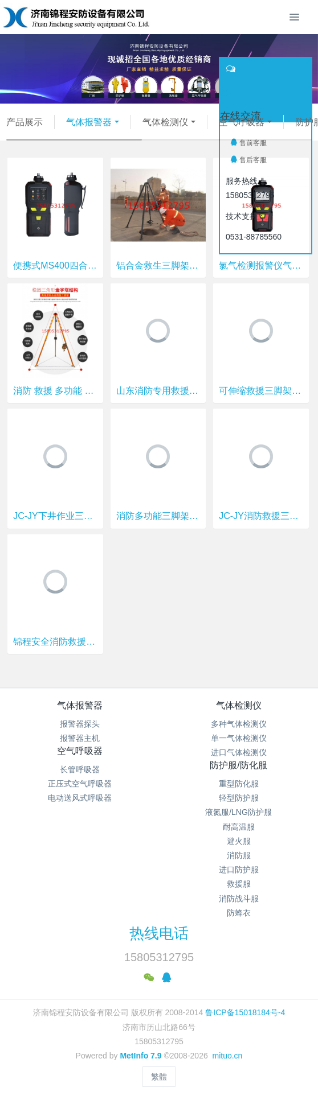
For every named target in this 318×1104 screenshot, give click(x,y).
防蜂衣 (239, 912)
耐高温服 (239, 826)
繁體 (159, 1076)
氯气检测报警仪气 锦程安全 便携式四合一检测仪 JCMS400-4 (261, 265)
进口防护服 (239, 869)
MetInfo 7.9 (140, 1055)
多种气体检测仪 (239, 723)
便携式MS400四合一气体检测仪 (55, 265)
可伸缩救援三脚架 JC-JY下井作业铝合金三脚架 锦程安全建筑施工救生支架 (261, 391)
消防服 (239, 855)
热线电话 (159, 933)
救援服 (239, 883)
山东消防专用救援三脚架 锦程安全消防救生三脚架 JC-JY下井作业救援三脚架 (158, 391)
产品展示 (24, 122)
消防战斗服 (239, 898)
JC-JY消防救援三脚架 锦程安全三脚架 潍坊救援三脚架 (261, 516)
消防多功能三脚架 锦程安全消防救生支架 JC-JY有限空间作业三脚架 (158, 516)
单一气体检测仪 (239, 738)
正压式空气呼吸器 (80, 783)
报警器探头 (80, 723)
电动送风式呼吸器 (80, 797)
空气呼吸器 (241, 122)
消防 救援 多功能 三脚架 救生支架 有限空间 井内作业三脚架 (55, 391)
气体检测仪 (165, 122)
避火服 (239, 841)
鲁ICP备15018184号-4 (245, 1012)
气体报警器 (89, 122)
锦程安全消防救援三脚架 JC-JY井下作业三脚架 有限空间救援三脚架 (55, 641)
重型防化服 (239, 783)
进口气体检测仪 (239, 752)
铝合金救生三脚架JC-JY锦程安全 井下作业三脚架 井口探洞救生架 (158, 265)
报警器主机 (80, 738)
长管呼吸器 (80, 769)
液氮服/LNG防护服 (238, 812)
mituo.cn (227, 1055)
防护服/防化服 (238, 765)
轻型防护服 (239, 797)
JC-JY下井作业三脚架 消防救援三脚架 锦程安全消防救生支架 (55, 516)
